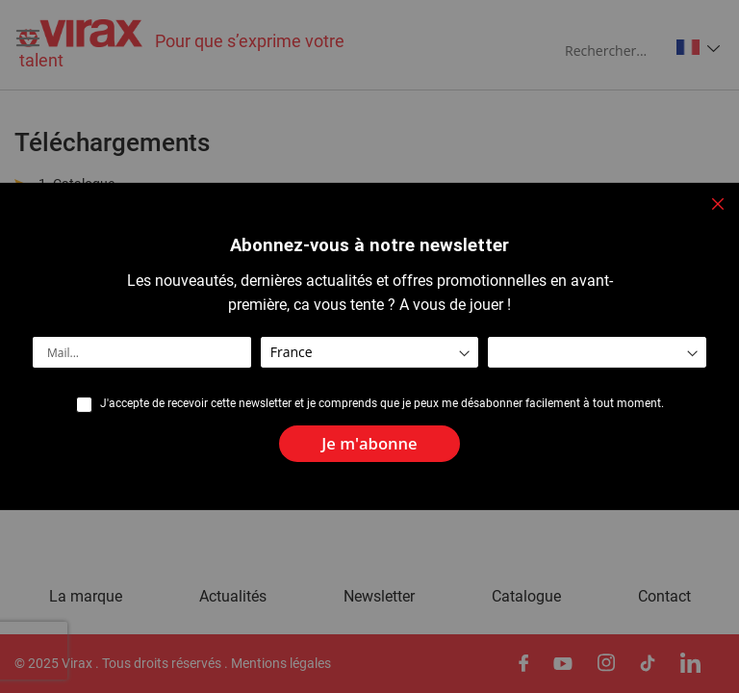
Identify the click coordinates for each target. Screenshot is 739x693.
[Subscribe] (369, 444)
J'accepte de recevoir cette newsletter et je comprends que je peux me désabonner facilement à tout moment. (382, 403)
